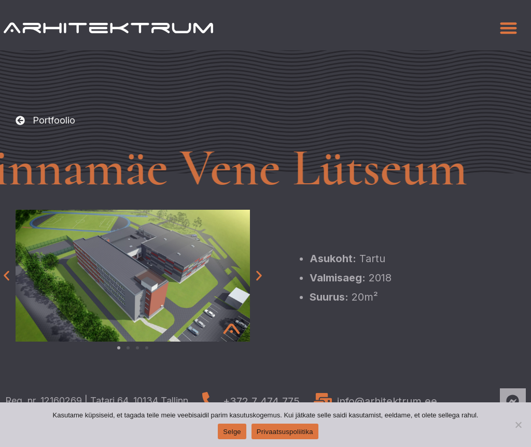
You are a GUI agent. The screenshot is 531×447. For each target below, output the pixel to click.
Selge (232, 432)
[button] (509, 28)
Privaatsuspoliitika (285, 432)
